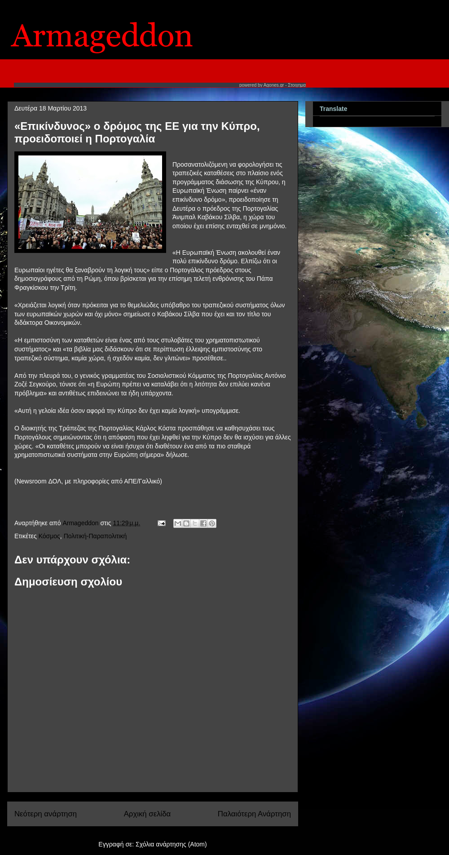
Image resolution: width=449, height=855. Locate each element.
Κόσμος (49, 536)
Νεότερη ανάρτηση (45, 814)
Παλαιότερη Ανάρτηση (254, 814)
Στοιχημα (297, 85)
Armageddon (81, 523)
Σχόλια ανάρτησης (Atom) (171, 844)
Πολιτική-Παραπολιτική (95, 536)
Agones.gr (274, 85)
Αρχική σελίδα (147, 814)
